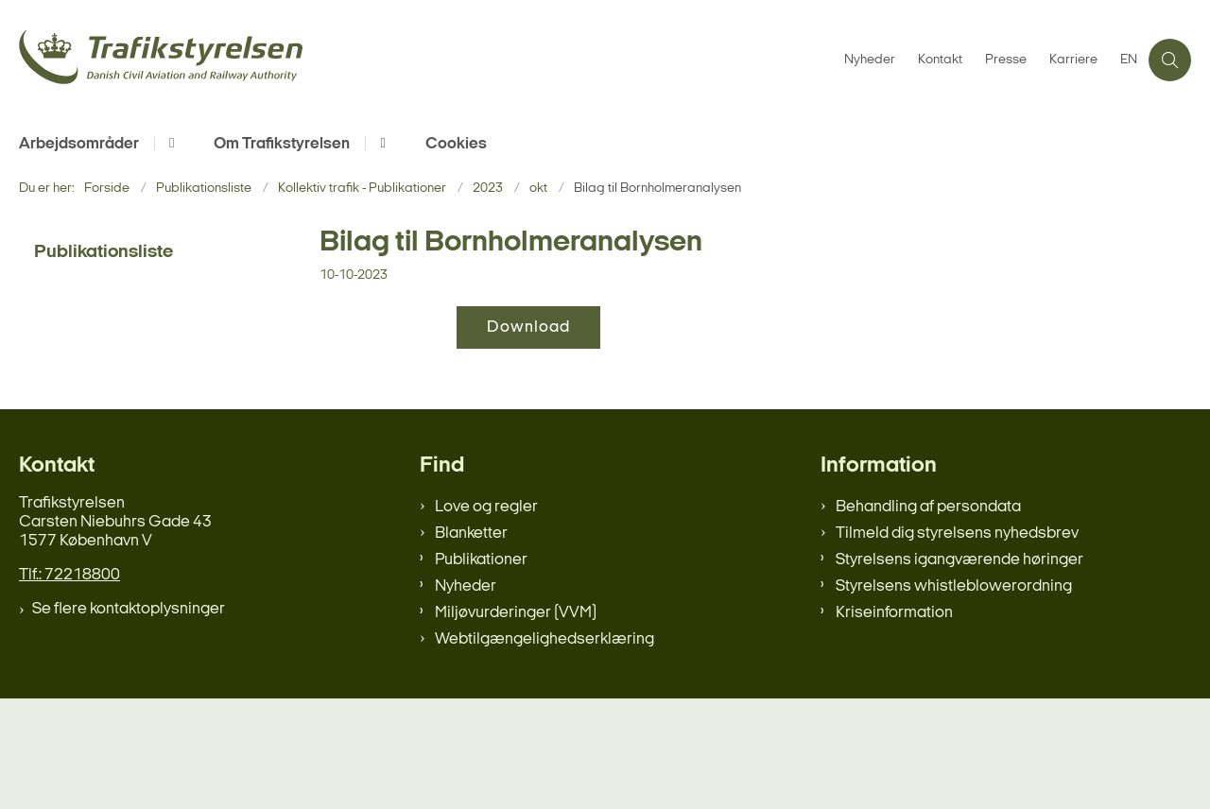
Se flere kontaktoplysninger (128, 720)
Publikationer (481, 671)
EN (1128, 60)
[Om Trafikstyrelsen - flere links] (379, 143)
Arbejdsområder (79, 144)
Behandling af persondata (928, 618)
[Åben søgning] (1170, 60)
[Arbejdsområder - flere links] (168, 143)
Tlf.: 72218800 (69, 686)
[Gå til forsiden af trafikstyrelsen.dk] (426, 60)
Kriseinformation (894, 723)
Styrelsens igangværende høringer (959, 671)
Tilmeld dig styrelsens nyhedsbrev (957, 644)
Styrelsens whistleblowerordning (954, 697)
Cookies (456, 144)
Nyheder (465, 697)
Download (528, 327)
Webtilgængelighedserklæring (544, 750)
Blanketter (471, 644)
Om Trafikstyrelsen (282, 144)
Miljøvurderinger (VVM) (515, 723)
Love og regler (486, 618)
